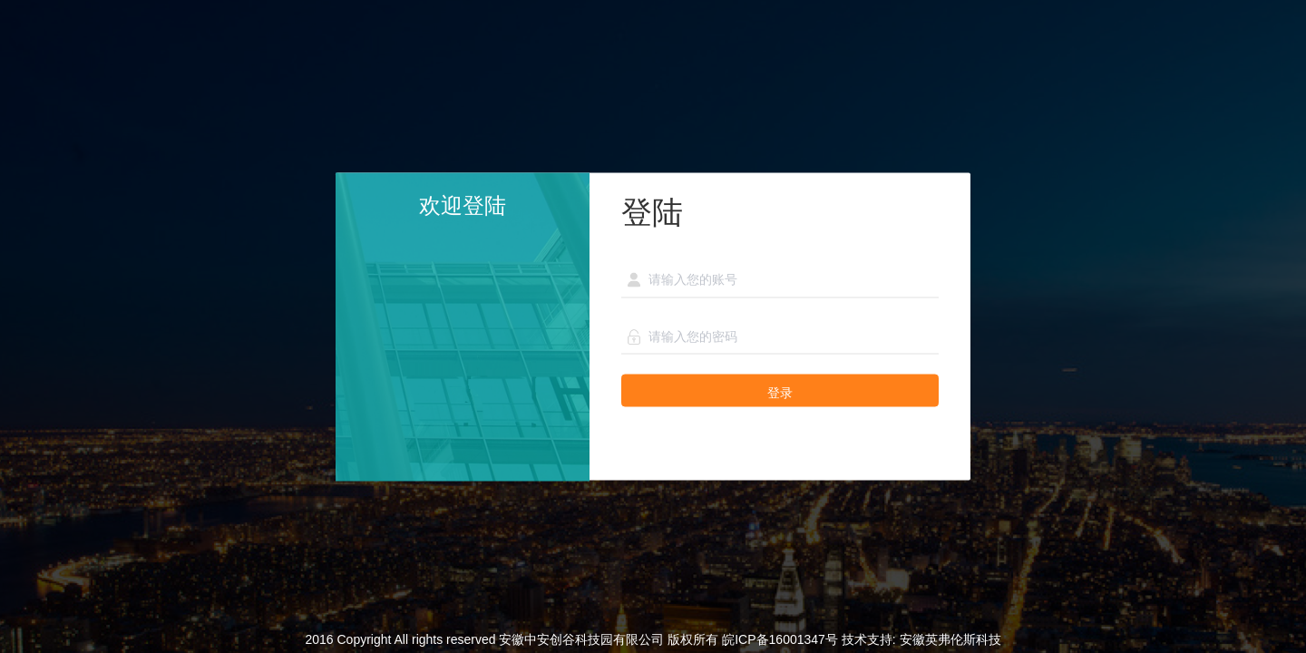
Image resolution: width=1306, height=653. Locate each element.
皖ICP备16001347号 (780, 639)
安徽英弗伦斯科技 (950, 639)
